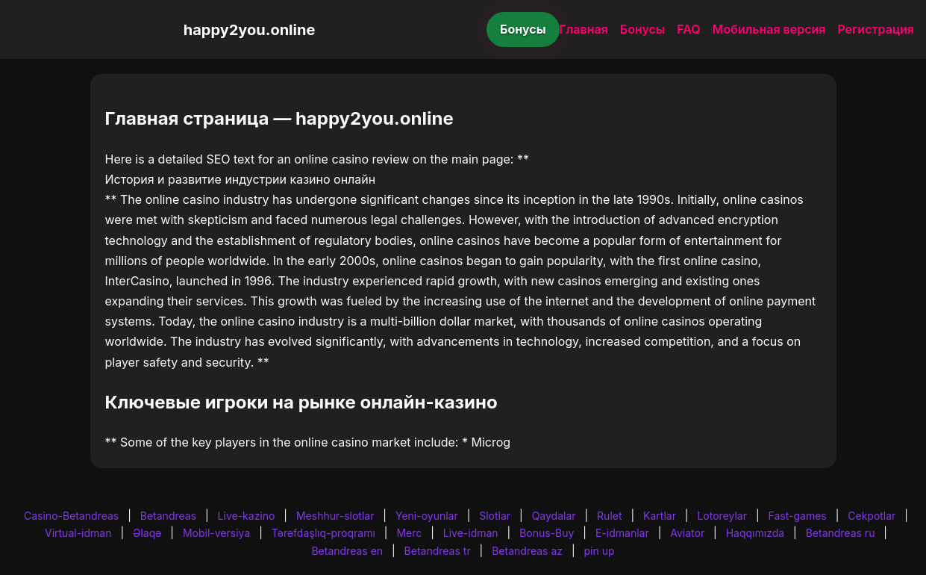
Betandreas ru (840, 532)
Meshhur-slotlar (335, 515)
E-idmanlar (622, 532)
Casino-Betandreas (71, 515)
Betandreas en (347, 550)
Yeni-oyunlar (426, 515)
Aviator (687, 532)
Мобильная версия (769, 29)
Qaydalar (554, 515)
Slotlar (494, 515)
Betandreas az (527, 550)
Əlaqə (147, 532)
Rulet (609, 515)
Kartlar (659, 515)
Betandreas (168, 515)
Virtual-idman (78, 532)
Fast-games (798, 515)
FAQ (688, 29)
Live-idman (470, 532)
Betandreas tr (437, 550)
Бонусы (523, 29)
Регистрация (875, 29)
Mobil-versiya (216, 532)
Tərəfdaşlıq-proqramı (323, 532)
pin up (599, 550)
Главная (584, 29)
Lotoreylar (722, 515)
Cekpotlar (871, 515)
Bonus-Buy (546, 532)
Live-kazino (246, 515)
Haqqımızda (755, 532)
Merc (409, 532)
